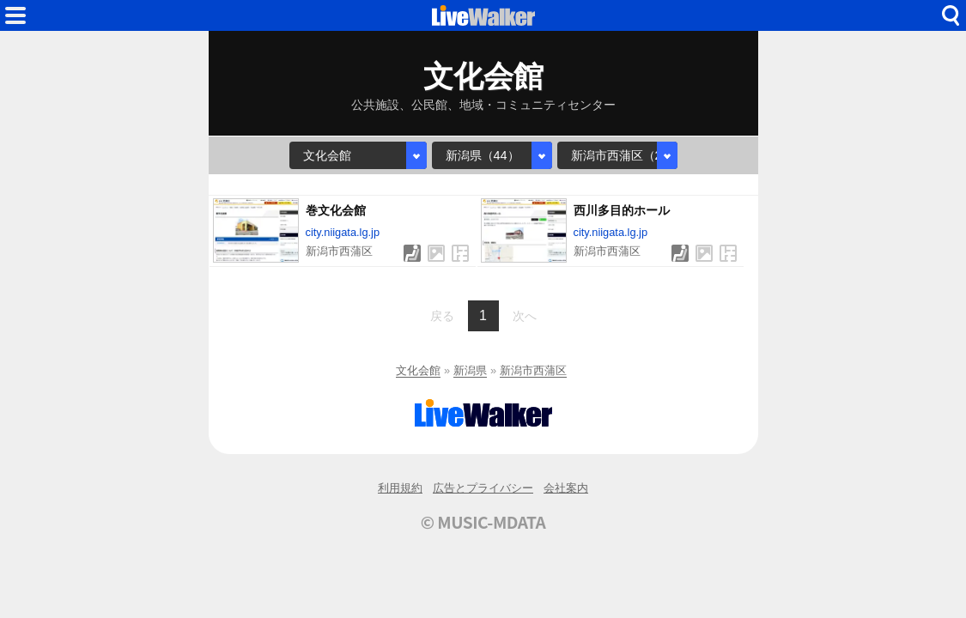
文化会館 (418, 370)
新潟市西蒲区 (533, 370)
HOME (483, 15)
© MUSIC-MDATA (483, 522)
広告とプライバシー (483, 488)
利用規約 (400, 488)
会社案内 (566, 488)
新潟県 (470, 370)
